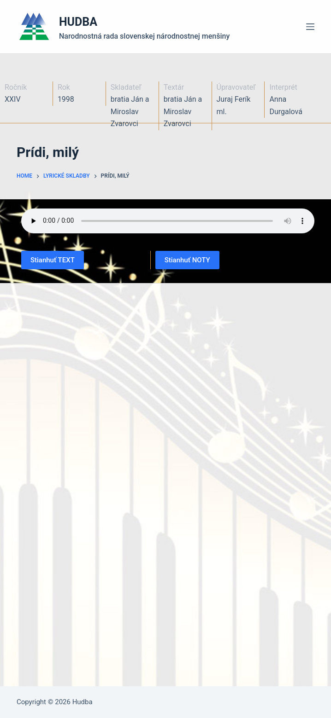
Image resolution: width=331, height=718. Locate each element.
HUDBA (78, 22)
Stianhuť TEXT (52, 260)
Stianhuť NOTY (187, 260)
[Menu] (310, 27)
